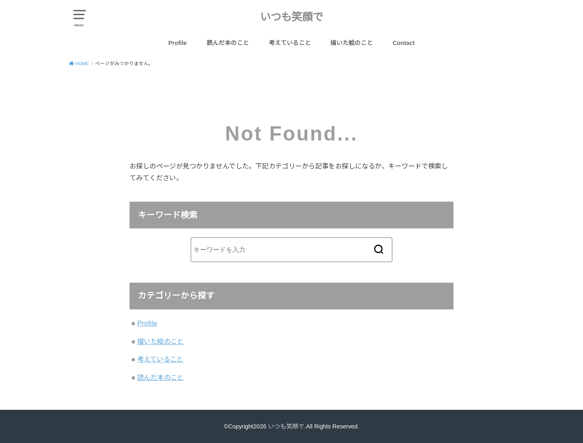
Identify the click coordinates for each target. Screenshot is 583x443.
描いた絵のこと (351, 43)
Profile (177, 43)
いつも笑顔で (291, 17)
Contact (404, 43)
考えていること (290, 43)
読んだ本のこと (227, 43)
